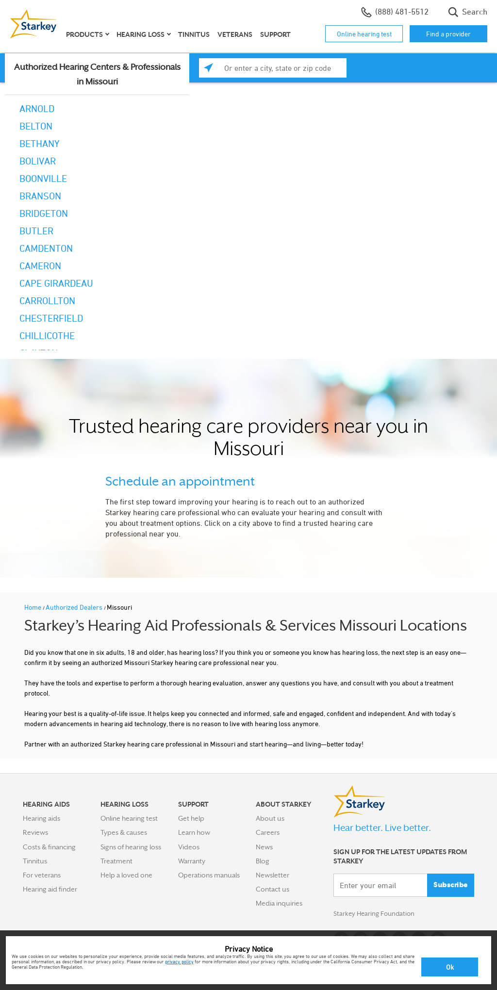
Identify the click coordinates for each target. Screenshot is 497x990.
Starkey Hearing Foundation (375, 914)
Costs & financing (49, 847)
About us (270, 818)
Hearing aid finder (50, 889)
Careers (268, 832)
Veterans (234, 34)
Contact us (272, 889)
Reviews (35, 832)
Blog (262, 861)
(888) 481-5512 (395, 12)
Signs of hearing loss (130, 847)
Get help (191, 818)
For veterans (42, 875)
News (264, 847)
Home (33, 607)
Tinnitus (194, 34)
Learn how (194, 832)
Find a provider (448, 34)
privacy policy (179, 961)
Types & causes (123, 832)
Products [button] (84, 34)
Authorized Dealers (75, 607)
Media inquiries (279, 903)
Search (467, 12)
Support (275, 34)
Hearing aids (41, 818)
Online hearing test (364, 34)
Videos (188, 847)
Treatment (116, 861)
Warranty (191, 861)
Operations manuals (209, 875)
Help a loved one (126, 875)
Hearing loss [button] (140, 34)
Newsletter (272, 875)
